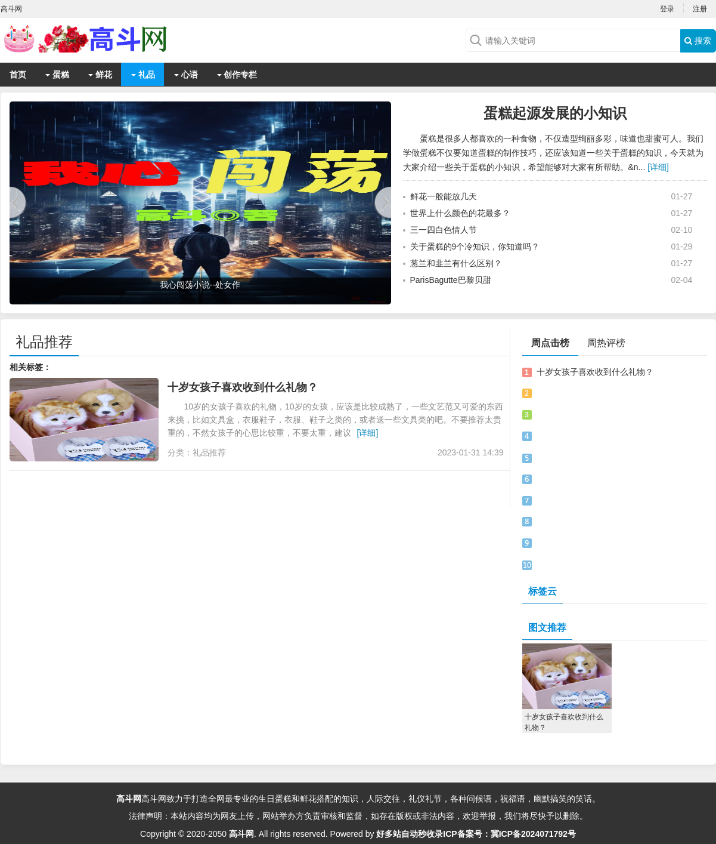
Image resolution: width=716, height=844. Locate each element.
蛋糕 (57, 74)
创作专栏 (237, 74)
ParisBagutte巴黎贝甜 (450, 280)
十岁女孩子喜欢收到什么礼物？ (243, 387)
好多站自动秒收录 (409, 834)
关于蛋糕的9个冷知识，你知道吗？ (475, 246)
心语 (186, 74)
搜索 (697, 40)
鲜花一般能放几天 (443, 196)
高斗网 (128, 798)
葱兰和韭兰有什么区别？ (456, 263)
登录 (667, 9)
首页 (18, 74)
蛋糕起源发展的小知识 (555, 113)
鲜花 (100, 74)
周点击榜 (550, 343)
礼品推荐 (44, 342)
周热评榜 (606, 343)
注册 (700, 9)
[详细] (658, 167)
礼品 (143, 74)
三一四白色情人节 (443, 230)
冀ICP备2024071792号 (533, 834)
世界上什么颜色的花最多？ (460, 213)
